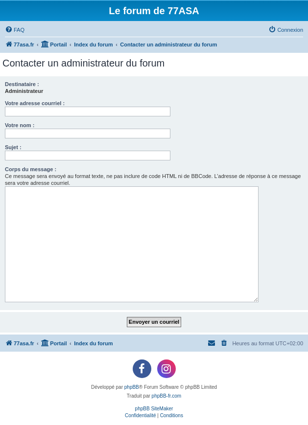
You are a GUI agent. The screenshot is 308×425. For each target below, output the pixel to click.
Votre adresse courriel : (35, 103)
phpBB (131, 387)
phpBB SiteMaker (154, 408)
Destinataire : (22, 84)
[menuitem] (14, 30)
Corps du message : (30, 169)
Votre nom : (19, 125)
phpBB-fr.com (167, 396)
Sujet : (13, 147)
